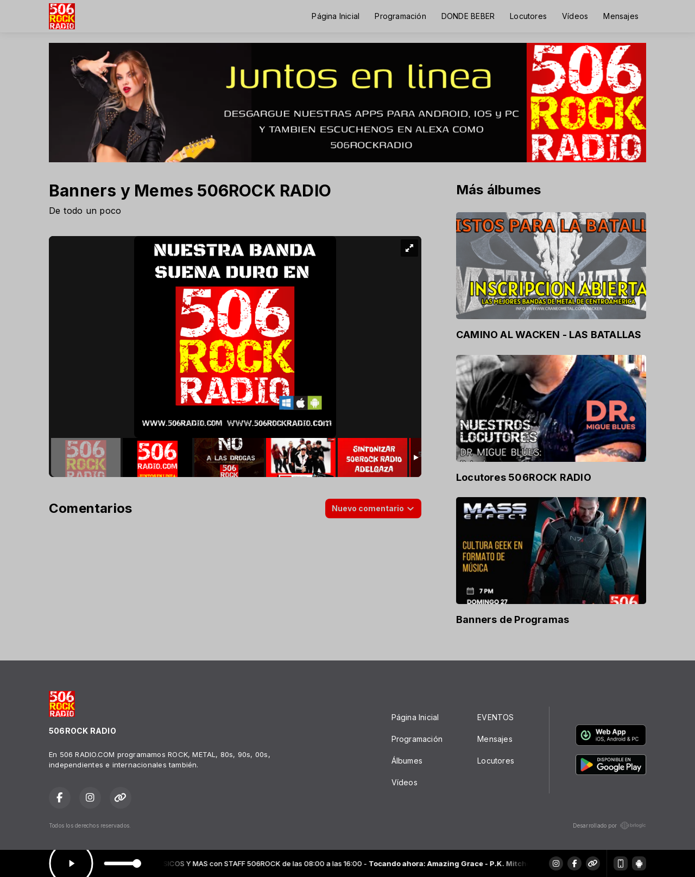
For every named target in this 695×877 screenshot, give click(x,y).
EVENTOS (495, 717)
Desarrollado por (609, 825)
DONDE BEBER (468, 16)
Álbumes (406, 760)
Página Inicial (335, 16)
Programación (400, 16)
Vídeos (575, 16)
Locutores (528, 16)
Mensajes (621, 16)
